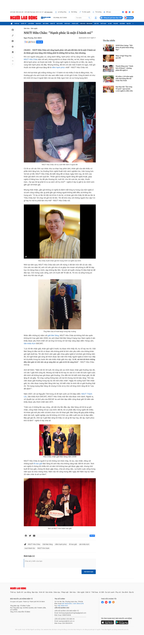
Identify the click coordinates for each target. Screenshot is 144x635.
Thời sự (16, 23)
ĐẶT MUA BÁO (48, 12)
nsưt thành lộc (30, 548)
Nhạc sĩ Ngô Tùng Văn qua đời (124, 57)
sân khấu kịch (84, 544)
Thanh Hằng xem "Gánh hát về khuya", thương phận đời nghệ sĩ (124, 68)
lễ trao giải (38, 464)
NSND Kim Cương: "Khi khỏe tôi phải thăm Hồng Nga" (125, 47)
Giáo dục (67, 23)
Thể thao (103, 23)
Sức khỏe (60, 23)
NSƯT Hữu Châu (31, 59)
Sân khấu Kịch (30, 344)
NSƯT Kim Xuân (43, 548)
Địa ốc (129, 23)
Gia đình (122, 23)
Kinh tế (52, 23)
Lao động (31, 23)
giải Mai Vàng (53, 335)
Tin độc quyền (84, 12)
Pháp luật (75, 23)
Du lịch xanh (109, 592)
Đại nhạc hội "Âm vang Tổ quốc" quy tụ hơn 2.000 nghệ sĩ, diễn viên (124, 89)
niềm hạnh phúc (58, 68)
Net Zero (46, 23)
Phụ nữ (115, 23)
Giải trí (96, 23)
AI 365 (110, 23)
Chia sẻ (39, 42)
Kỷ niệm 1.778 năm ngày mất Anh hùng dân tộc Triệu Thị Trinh (124, 78)
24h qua (107, 12)
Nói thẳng (72, 12)
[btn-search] (89, 17)
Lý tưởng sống (60, 12)
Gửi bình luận (88, 572)
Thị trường (96, 12)
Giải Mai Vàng (48, 544)
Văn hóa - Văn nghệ (86, 23)
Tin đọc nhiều (109, 40)
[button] (12, 57)
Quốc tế (23, 23)
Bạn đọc (38, 23)
